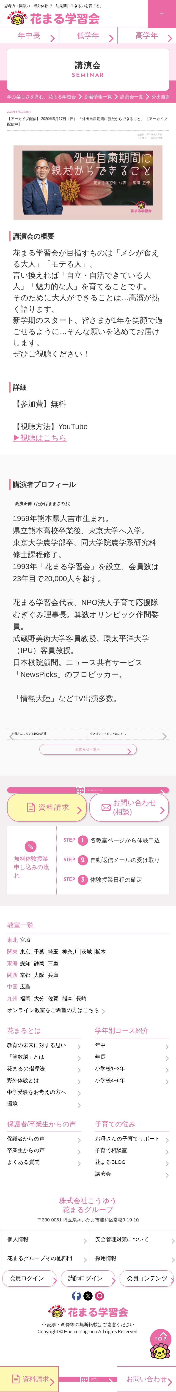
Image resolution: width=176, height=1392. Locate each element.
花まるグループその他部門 (39, 1283)
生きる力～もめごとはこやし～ (109, 733)
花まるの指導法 (26, 1093)
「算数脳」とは (25, 1081)
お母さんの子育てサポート (127, 1163)
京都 (25, 999)
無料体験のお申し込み (95, 801)
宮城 (25, 964)
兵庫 (53, 999)
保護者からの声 (26, 1163)
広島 (25, 1011)
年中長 (29, 35)
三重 (53, 988)
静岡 (39, 988)
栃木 (100, 976)
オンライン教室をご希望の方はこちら (53, 1035)
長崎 (81, 1023)
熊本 (67, 1023)
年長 (100, 1081)
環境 (12, 1128)
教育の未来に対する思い (36, 1070)
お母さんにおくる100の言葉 (29, 733)
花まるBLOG (110, 1186)
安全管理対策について (122, 1264)
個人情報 (17, 1264)
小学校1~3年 (110, 1093)
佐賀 (53, 1023)
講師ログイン (85, 1302)
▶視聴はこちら (40, 438)
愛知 (25, 988)
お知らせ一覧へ (88, 749)
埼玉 (53, 976)
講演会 (103, 1198)
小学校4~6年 (110, 1105)
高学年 (146, 35)
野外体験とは (23, 1105)
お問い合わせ (146, 1379)
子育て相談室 (111, 1175)
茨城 (86, 976)
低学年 (88, 35)
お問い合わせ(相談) (135, 831)
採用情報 (105, 1283)
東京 (25, 976)
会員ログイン (27, 1302)
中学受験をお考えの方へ (36, 1116)
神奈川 (70, 976)
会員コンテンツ (147, 1302)
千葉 (39, 976)
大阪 (39, 999)
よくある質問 (23, 1186)
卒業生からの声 (26, 1175)
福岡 (25, 1023)
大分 (39, 1023)
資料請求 (54, 832)
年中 (100, 1070)
